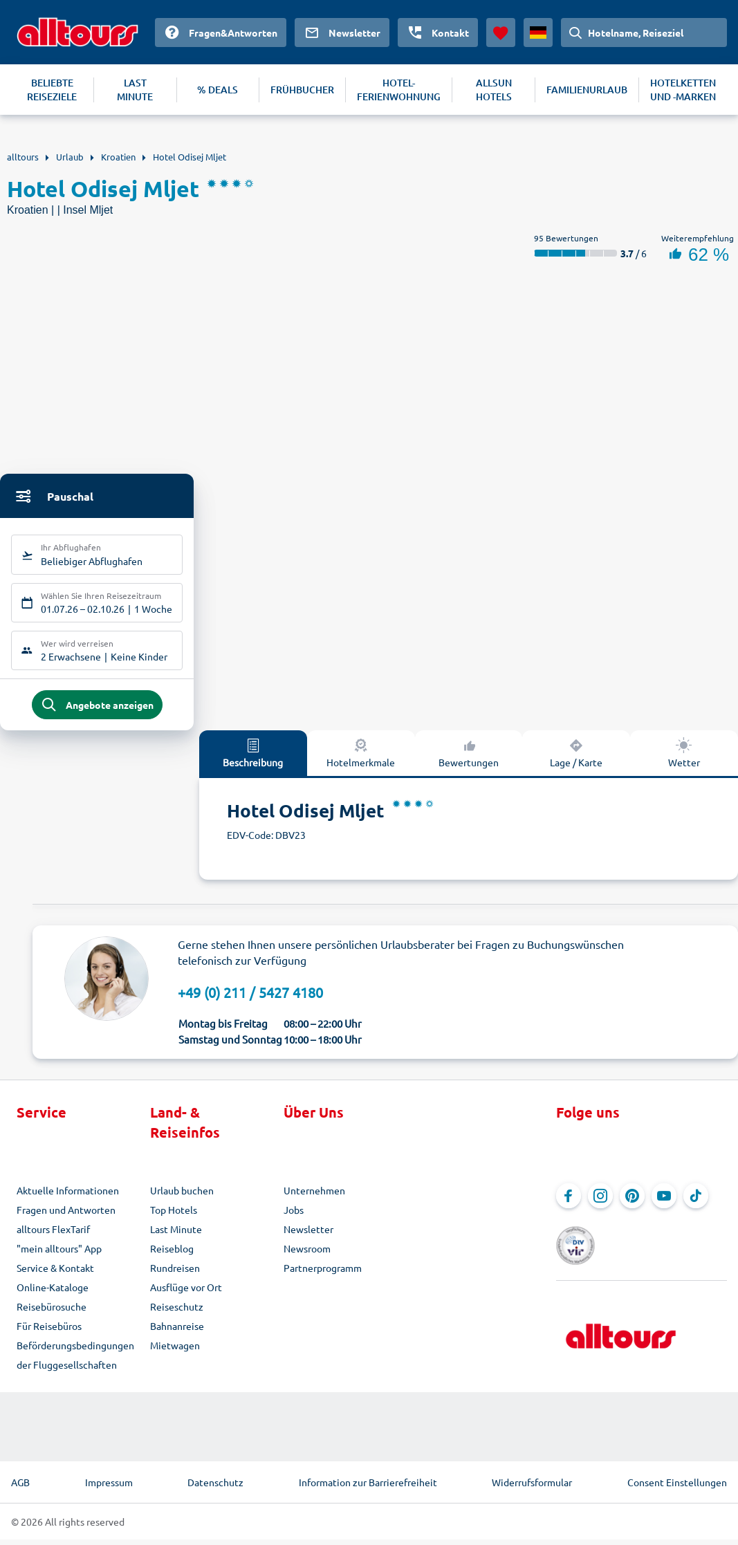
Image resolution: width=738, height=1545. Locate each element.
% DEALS (217, 89)
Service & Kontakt (55, 1273)
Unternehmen (314, 1196)
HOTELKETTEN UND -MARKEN (683, 89)
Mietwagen (175, 1350)
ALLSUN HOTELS (494, 89)
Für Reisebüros (49, 1331)
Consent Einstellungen (677, 1487)
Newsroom (307, 1254)
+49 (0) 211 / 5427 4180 (250, 997)
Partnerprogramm (323, 1273)
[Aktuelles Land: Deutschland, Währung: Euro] (538, 32)
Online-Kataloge (53, 1292)
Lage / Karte (576, 758)
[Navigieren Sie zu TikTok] (695, 1201)
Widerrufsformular (532, 1487)
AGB (20, 1487)
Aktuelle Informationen (68, 1196)
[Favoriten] (500, 32)
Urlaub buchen (182, 1196)
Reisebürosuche (51, 1312)
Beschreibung (253, 758)
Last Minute (176, 1234)
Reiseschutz (176, 1312)
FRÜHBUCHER (302, 89)
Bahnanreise (177, 1331)
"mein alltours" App (59, 1254)
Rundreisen (175, 1273)
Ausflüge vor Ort (186, 1292)
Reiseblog (172, 1254)
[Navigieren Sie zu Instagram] (600, 1201)
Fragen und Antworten (66, 1215)
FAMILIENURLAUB (586, 89)
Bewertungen (469, 758)
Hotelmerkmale (360, 758)
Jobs (294, 1215)
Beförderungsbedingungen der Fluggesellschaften (75, 1360)
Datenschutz (215, 1487)
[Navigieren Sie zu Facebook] (568, 1201)
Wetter (684, 758)
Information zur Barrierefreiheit (368, 1487)
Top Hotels (173, 1215)
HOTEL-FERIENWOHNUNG (399, 89)
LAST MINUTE (135, 89)
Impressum (109, 1487)
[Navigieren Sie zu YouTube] (664, 1201)
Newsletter (308, 1234)
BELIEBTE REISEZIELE (52, 89)
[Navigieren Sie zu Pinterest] (632, 1201)
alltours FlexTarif (53, 1234)
